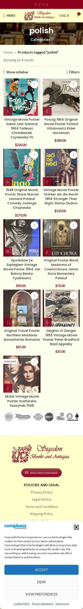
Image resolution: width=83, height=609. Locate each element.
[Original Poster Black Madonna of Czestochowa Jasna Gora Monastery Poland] (61, 238)
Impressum (62, 603)
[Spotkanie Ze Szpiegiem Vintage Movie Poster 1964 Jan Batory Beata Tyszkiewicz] (22, 238)
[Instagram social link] (39, 5)
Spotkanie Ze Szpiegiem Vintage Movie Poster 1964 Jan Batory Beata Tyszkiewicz (21, 269)
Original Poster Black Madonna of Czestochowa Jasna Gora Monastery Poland (61, 269)
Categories (40, 40)
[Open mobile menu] (9, 15)
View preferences (41, 594)
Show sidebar (17, 72)
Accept (41, 570)
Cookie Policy (22, 603)
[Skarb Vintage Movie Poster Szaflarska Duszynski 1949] (22, 374)
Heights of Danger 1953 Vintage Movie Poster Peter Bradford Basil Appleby (61, 337)
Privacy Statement (42, 603)
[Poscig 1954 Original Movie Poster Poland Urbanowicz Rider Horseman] (61, 97)
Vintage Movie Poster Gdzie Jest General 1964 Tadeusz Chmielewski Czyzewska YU (22, 128)
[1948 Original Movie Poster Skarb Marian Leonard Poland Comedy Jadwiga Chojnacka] (22, 167)
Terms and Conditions (41, 506)
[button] (76, 527)
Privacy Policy (41, 492)
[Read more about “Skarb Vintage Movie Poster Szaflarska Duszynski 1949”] (7, 388)
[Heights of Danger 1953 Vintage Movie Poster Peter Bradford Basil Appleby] (61, 308)
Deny (41, 582)
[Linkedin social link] (47, 5)
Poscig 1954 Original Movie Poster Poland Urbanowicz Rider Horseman (61, 126)
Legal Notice (41, 499)
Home (8, 52)
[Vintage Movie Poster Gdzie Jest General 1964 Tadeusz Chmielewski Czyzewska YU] (22, 97)
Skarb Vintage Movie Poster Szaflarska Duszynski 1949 (22, 401)
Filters (74, 72)
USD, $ (64, 15)
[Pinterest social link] (43, 5)
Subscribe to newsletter (41, 472)
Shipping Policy (41, 513)
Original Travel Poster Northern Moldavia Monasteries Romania (22, 335)
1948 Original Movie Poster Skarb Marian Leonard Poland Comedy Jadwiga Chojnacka (22, 199)
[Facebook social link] (36, 5)
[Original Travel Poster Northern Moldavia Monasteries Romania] (22, 308)
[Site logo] (39, 15)
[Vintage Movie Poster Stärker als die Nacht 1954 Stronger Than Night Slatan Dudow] (61, 167)
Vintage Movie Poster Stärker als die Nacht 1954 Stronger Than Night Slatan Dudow (61, 196)
